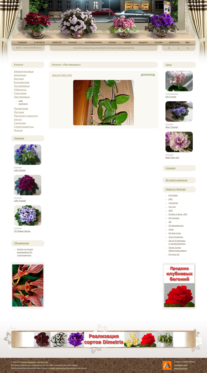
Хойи (20, 101)
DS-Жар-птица (175, 233)
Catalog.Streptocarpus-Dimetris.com (34, 362)
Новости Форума (176, 189)
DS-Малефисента (176, 226)
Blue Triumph (171, 127)
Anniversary (173, 203)
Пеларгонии (21, 108)
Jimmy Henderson (176, 237)
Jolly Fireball (20, 201)
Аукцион (143, 42)
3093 (171, 211)
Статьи (112, 42)
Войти (18, 48)
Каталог (72, 42)
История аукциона (176, 180)
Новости (56, 42)
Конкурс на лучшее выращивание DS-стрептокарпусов (25, 252)
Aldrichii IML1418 (62, 75)
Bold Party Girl (172, 157)
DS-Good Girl (174, 254)
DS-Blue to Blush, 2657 (178, 214)
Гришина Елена (148, 75)
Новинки (19, 138)
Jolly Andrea (19, 170)
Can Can (172, 207)
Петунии (19, 112)
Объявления (21, 243)
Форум (127, 42)
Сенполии (20, 123)
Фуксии (18, 130)
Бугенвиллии (21, 82)
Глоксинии (20, 93)
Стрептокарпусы (24, 126)
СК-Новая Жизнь (22, 231)
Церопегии (23, 104)
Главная (22, 42)
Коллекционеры (93, 42)
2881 (171, 199)
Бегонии (19, 78)
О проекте (39, 42)
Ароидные (20, 75)
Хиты (169, 64)
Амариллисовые (24, 71)
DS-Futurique (174, 218)
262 (170, 222)
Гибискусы (20, 89)
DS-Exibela (173, 195)
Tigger (171, 229)
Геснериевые (22, 86)
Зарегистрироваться (32, 48)
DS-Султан (170, 97)
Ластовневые (22, 97)
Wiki (187, 42)
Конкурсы (174, 42)
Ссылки (158, 42)
